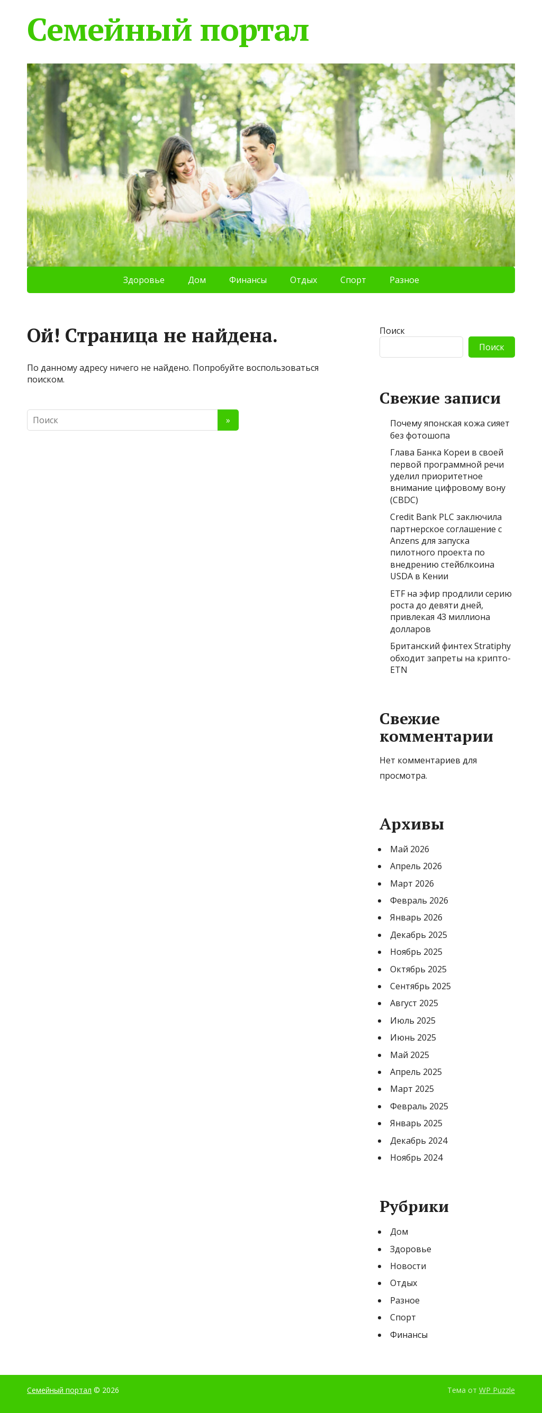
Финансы (248, 280)
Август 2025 (414, 1003)
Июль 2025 (413, 1020)
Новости (408, 1266)
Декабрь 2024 (418, 1140)
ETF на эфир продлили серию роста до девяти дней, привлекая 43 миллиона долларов (451, 611)
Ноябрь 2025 (416, 952)
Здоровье (144, 280)
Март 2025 (412, 1089)
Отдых (303, 280)
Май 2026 (409, 849)
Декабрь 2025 (418, 935)
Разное (404, 280)
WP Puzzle (497, 1390)
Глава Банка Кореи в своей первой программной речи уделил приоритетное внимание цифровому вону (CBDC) (447, 476)
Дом (197, 280)
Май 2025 (409, 1055)
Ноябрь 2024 (416, 1157)
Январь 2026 (416, 917)
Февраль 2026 (419, 900)
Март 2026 (412, 883)
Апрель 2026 (416, 866)
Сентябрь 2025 (420, 986)
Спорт (353, 280)
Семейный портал (168, 29)
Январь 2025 (416, 1123)
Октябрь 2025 (418, 969)
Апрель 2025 (416, 1072)
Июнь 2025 (413, 1037)
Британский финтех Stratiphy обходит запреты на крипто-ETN (450, 658)
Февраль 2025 (419, 1106)
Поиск (392, 330)
